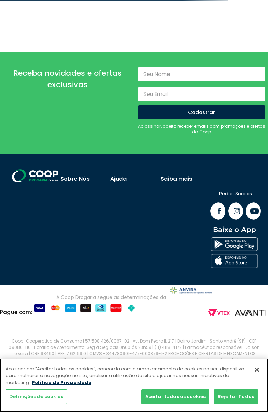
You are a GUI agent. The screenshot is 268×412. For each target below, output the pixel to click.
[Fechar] (257, 369)
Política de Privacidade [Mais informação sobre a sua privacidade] (61, 382)
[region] (134, 385)
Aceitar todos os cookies (175, 396)
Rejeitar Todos (236, 396)
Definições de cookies (36, 396)
